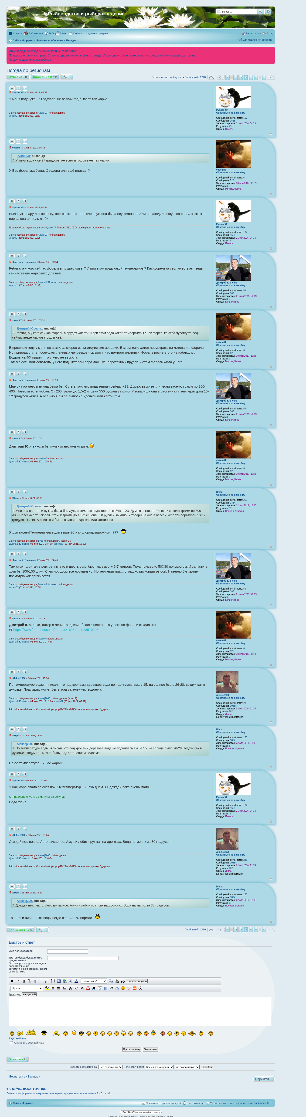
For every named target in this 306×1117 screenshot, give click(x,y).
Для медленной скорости (257, 39)
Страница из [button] (211, 77)
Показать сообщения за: (95, 1066)
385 (232, 293)
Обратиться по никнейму (230, 113)
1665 (232, 120)
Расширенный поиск (268, 11)
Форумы (27, 1103)
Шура (219, 492)
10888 (233, 706)
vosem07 (14, 116)
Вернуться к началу (271, 134)
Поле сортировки (149, 1066)
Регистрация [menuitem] (253, 33)
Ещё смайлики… (19, 1038)
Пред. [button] (220, 77)
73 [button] (240, 77)
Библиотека (36, 33)
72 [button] (235, 77)
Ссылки (17, 33)
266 (245, 500)
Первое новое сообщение (167, 77)
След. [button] (271, 77)
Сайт (16, 1103)
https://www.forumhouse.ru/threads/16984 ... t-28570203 (56, 630)
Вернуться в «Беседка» (24, 1076)
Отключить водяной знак (27, 1042)
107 (245, 118)
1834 (232, 502)
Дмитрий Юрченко (226, 282)
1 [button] (227, 77)
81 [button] (264, 77)
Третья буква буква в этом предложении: (25, 959)
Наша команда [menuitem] (195, 1103)
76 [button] (256, 77)
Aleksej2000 (222, 695)
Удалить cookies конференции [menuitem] (228, 1103)
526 (232, 180)
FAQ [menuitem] (51, 33)
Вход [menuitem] (269, 33)
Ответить (16, 77)
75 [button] (251, 77)
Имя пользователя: (21, 950)
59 (244, 290)
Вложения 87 (43, 77)
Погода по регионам (28, 70)
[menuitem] (61, 33)
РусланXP (222, 110)
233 (245, 703)
